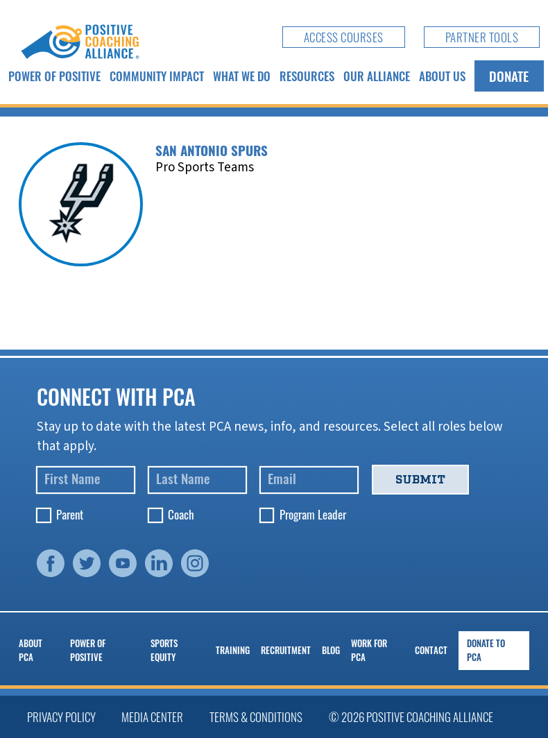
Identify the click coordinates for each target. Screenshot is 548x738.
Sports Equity (164, 650)
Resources (307, 76)
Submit (420, 480)
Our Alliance (376, 76)
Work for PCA (369, 650)
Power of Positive (54, 76)
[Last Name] (197, 480)
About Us (442, 76)
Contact (431, 650)
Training (233, 650)
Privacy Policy (61, 717)
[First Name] (86, 480)
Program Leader (313, 514)
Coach (181, 514)
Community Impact (157, 76)
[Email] (309, 480)
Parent (69, 514)
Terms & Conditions (255, 717)
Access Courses (344, 37)
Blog (331, 650)
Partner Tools (482, 37)
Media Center (152, 717)
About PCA (30, 650)
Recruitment (286, 650)
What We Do (242, 76)
